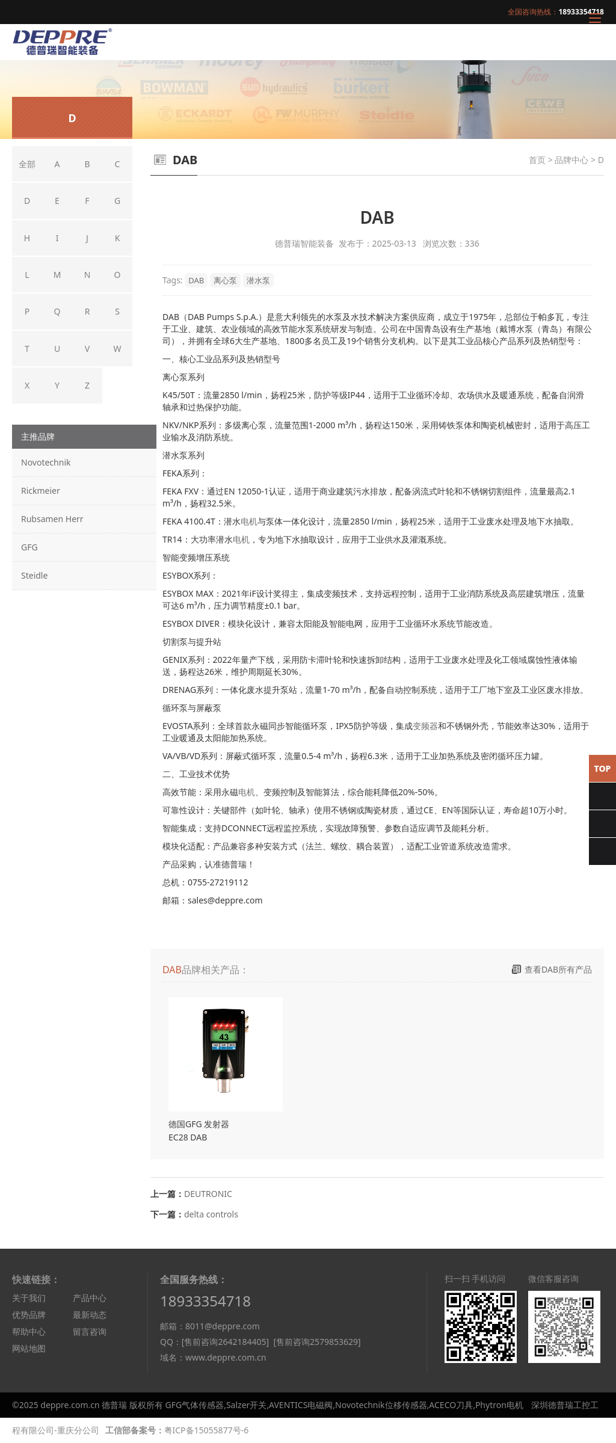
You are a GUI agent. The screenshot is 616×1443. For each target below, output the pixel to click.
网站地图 (29, 1348)
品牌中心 (571, 159)
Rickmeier (40, 490)
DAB (196, 280)
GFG (29, 547)
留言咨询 (89, 1331)
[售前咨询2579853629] (316, 1341)
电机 (249, 521)
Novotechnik (45, 462)
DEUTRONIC (208, 1193)
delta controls (211, 1214)
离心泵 (225, 280)
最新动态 (89, 1314)
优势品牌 (29, 1314)
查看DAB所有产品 (558, 969)
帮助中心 (29, 1331)
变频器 (425, 725)
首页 (537, 159)
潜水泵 (258, 280)
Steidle (34, 575)
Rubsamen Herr (52, 519)
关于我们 (29, 1297)
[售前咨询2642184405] (225, 1341)
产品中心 (89, 1297)
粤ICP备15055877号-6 (206, 1430)
